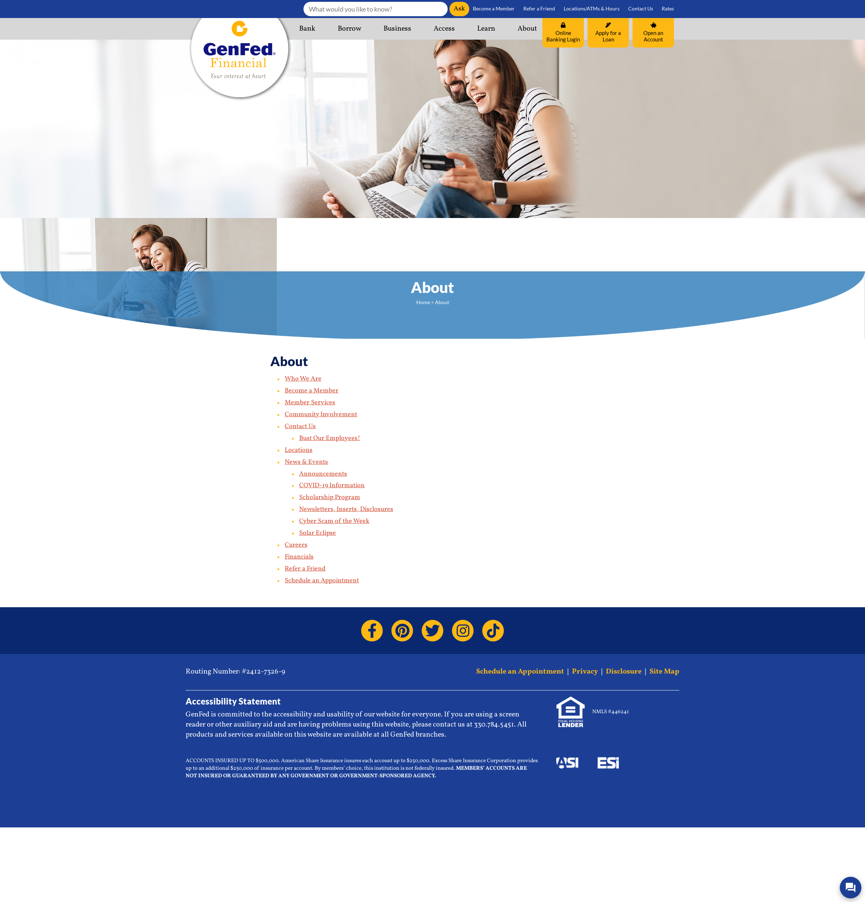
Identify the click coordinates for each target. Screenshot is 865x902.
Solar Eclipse (317, 533)
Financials (299, 556)
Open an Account (653, 32)
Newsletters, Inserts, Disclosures (346, 509)
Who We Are (303, 378)
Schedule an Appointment (322, 580)
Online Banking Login (563, 32)
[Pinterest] (402, 630)
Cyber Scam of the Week (334, 521)
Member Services (310, 402)
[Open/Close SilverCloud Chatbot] (850, 887)
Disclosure (624, 672)
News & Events (306, 462)
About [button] (527, 28)
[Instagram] (463, 630)
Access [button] (444, 28)
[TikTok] (493, 630)
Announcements (323, 474)
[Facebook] (372, 630)
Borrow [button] (349, 28)
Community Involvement (321, 414)
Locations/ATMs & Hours (592, 9)
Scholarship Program (329, 497)
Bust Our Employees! (329, 438)
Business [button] (397, 28)
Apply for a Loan (608, 32)
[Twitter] (432, 630)
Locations (298, 450)
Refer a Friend (539, 9)
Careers (296, 545)
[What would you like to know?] (375, 9)
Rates (668, 9)
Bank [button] (307, 28)
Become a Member (494, 9)
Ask (459, 8)
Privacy (585, 672)
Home (423, 302)
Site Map (664, 672)
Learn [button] (486, 28)
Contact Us (640, 9)
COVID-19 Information (332, 485)
